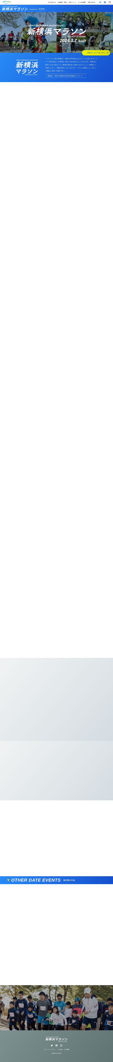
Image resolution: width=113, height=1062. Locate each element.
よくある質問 (82, 2)
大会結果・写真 (62, 2)
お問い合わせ (91, 2)
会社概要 (67, 1049)
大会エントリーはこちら (97, 53)
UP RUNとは (52, 2)
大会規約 (60, 1049)
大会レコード (72, 2)
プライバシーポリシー (49, 1049)
